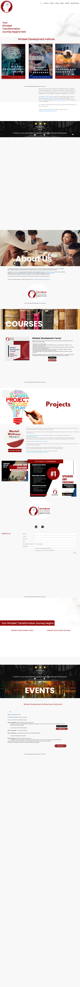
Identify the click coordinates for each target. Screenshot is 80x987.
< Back (9, 711)
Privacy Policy (43, 86)
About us (46, 3)
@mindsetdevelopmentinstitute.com (41, 452)
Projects (62, 3)
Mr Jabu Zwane (48, 96)
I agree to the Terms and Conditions (45, 550)
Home (41, 3)
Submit (74, 552)
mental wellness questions (42, 441)
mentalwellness (29, 452)
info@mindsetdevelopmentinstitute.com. (48, 111)
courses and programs (49, 273)
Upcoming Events (75, 3)
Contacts (67, 3)
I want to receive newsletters (43, 548)
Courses (57, 3)
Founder (52, 3)
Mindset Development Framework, (46, 98)
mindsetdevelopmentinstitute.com (33, 86)
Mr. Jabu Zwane (16, 271)
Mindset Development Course (59, 99)
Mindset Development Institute (34, 435)
